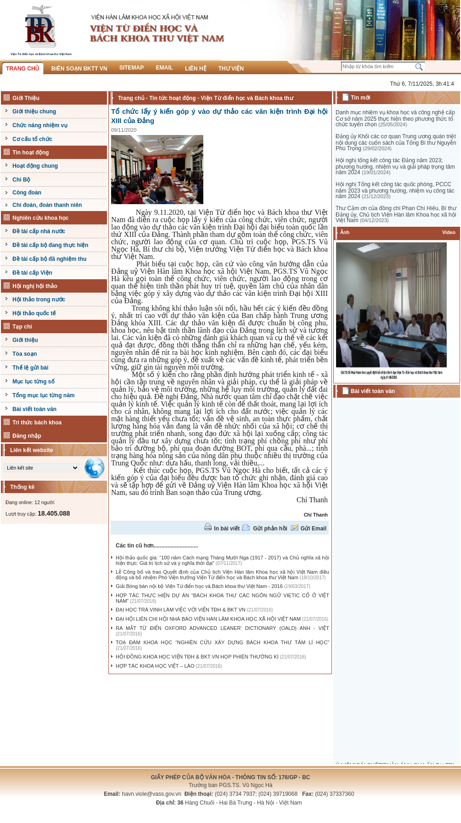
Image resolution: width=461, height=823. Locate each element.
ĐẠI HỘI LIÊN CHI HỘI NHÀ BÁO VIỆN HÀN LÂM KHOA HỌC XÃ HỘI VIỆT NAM (208, 619)
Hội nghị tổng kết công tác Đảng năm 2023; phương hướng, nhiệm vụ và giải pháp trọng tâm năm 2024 (395, 166)
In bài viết (227, 528)
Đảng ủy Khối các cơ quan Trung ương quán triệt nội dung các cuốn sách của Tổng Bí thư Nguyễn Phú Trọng (396, 142)
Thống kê (22, 487)
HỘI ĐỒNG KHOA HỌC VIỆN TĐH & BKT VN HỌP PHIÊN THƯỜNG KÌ (197, 656)
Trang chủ (131, 98)
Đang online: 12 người (30, 502)
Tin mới (360, 97)
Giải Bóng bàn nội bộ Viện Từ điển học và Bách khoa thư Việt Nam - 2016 (199, 586)
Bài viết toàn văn (373, 391)
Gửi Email (313, 528)
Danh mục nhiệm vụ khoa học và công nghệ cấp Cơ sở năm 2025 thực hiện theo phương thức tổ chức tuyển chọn (395, 118)
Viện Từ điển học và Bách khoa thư (247, 98)
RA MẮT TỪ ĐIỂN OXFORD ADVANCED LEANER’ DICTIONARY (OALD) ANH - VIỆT (222, 628)
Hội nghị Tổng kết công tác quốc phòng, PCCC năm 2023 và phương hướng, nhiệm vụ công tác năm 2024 (395, 190)
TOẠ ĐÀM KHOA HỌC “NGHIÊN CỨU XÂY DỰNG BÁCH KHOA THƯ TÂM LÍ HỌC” (222, 642)
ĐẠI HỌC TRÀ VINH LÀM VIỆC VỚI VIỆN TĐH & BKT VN (181, 609)
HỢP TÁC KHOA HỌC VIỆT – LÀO (155, 666)
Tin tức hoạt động (172, 98)
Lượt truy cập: (38, 514)
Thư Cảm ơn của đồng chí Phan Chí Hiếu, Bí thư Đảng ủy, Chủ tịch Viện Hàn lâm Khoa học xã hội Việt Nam (396, 214)
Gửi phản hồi (270, 528)
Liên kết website (31, 450)
